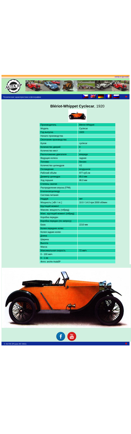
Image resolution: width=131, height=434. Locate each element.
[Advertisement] (64, 36)
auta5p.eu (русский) (122, 77)
